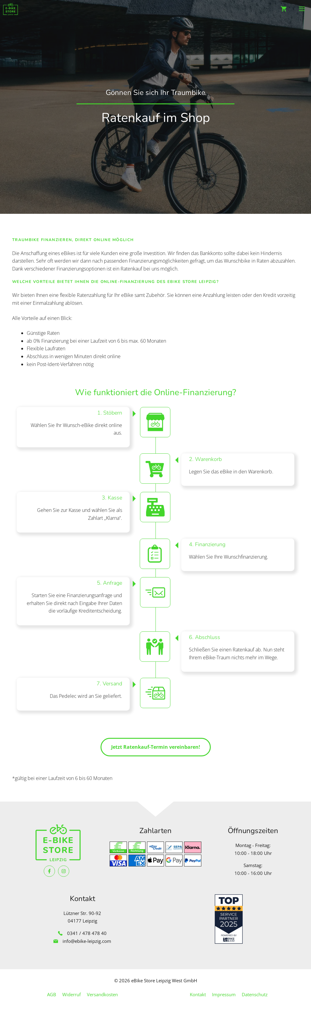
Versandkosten (102, 994)
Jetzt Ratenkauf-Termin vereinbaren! (155, 747)
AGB (51, 994)
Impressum (224, 994)
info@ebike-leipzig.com (87, 941)
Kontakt (198, 994)
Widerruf (71, 994)
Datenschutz (255, 994)
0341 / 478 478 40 (87, 933)
